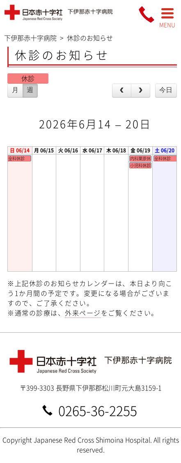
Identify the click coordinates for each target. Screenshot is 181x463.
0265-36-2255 (97, 410)
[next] (140, 91)
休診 (27, 78)
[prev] (121, 91)
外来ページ (83, 313)
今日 (165, 89)
